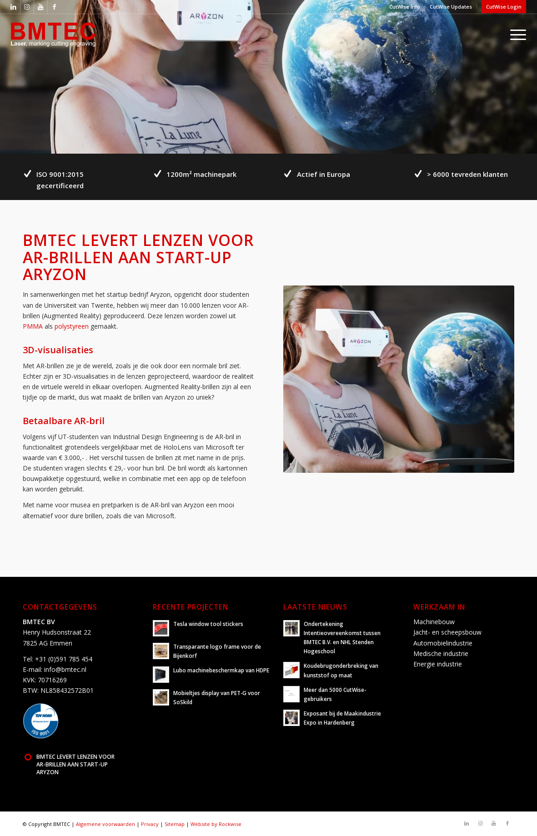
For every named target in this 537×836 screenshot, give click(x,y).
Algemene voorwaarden (105, 824)
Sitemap (175, 824)
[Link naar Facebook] (54, 7)
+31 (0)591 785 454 (63, 659)
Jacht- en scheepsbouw (447, 632)
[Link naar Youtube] (40, 7)
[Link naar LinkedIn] (13, 7)
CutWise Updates (451, 6)
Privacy (150, 824)
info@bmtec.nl (65, 669)
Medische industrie (440, 653)
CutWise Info (404, 6)
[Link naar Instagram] (27, 7)
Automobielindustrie (442, 643)
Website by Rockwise (216, 824)
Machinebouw (434, 621)
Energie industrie (437, 664)
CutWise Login (504, 6)
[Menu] (515, 34)
